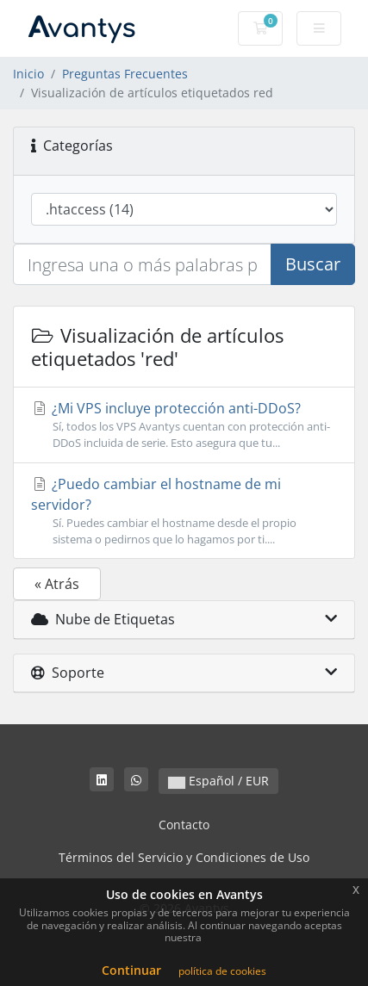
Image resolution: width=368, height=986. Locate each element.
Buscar (312, 264)
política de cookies (222, 971)
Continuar (131, 970)
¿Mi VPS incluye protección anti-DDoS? (184, 425)
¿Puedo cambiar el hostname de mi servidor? (184, 511)
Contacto (184, 824)
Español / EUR (218, 780)
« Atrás (56, 583)
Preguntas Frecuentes (125, 73)
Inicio (28, 73)
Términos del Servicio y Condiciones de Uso (184, 857)
